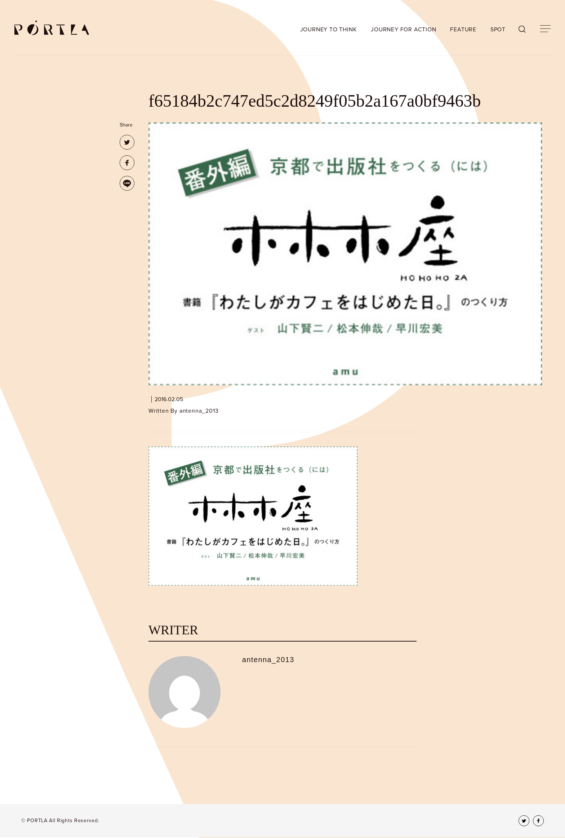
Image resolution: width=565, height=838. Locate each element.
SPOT (498, 29)
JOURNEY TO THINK (328, 29)
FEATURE (463, 29)
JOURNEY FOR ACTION (403, 29)
